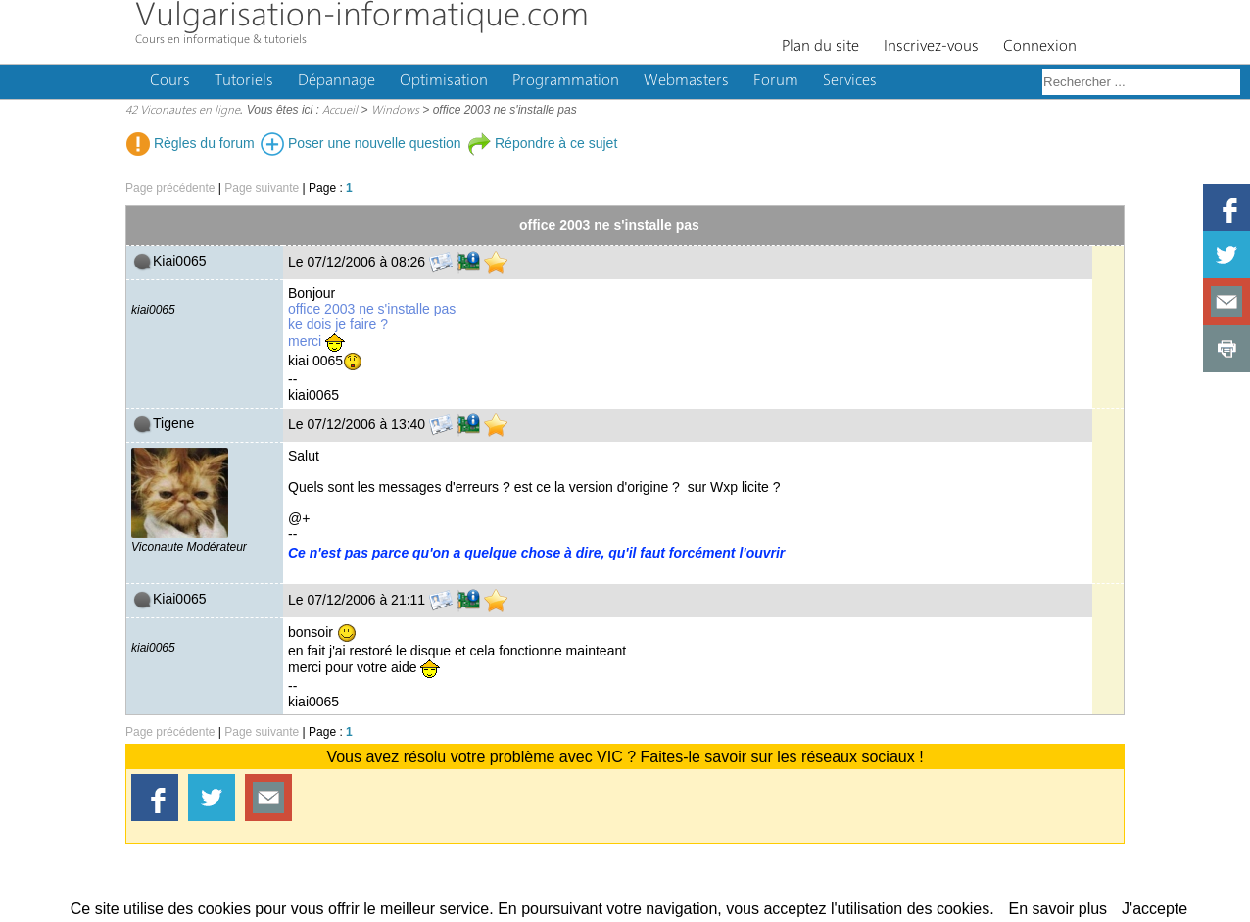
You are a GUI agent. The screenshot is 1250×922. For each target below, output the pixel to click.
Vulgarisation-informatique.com (362, 17)
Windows (395, 111)
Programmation (565, 81)
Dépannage (336, 81)
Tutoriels (244, 81)
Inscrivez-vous (931, 47)
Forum (775, 81)
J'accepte (1154, 908)
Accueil (340, 111)
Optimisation (444, 81)
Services (850, 81)
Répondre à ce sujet (542, 143)
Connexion (1040, 47)
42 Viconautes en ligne (182, 111)
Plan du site (820, 47)
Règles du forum (190, 143)
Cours (170, 81)
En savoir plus (1058, 908)
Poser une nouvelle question (361, 143)
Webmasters (686, 81)
